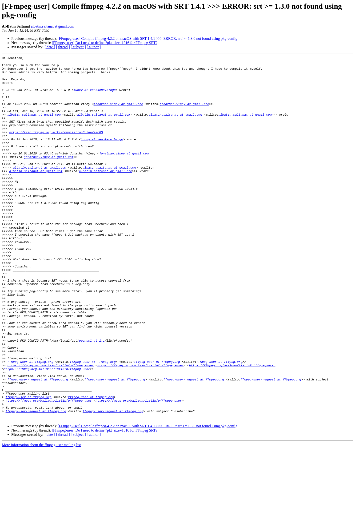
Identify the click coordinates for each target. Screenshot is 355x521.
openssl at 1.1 (92, 398)
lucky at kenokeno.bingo (94, 97)
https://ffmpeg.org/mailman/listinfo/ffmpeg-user (50, 427)
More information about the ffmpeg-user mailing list (41, 517)
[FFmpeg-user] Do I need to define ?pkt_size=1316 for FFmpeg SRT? (104, 43)
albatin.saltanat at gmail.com (52, 26)
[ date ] (49, 47)
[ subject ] (78, 47)
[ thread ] (63, 47)
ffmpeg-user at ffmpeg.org (30, 423)
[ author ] (94, 47)
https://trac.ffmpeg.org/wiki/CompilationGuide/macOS (56, 147)
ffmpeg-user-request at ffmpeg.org (37, 444)
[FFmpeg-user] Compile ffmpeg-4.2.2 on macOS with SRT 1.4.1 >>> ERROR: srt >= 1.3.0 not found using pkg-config (147, 38)
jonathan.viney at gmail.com (118, 114)
